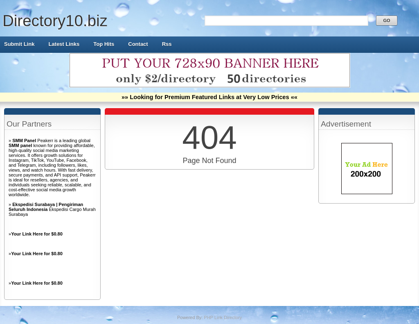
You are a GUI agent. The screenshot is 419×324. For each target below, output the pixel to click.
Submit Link (19, 44)
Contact (138, 44)
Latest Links (63, 44)
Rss (167, 44)
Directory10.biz (55, 20)
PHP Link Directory (223, 317)
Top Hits (103, 44)
